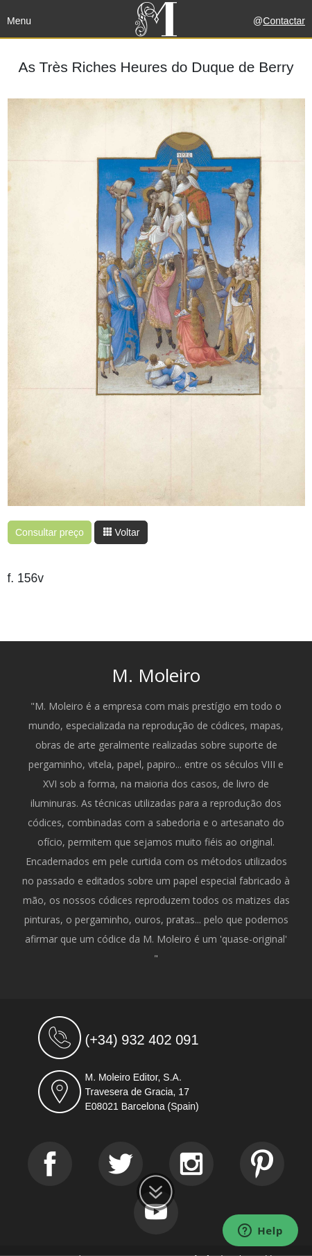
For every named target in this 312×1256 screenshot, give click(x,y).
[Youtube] (156, 1212)
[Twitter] (120, 1164)
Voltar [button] (121, 532)
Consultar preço (49, 532)
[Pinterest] (262, 1164)
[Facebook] (50, 1164)
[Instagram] (191, 1164)
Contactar (284, 20)
